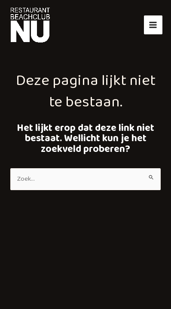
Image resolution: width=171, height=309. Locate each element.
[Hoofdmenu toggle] (153, 24)
